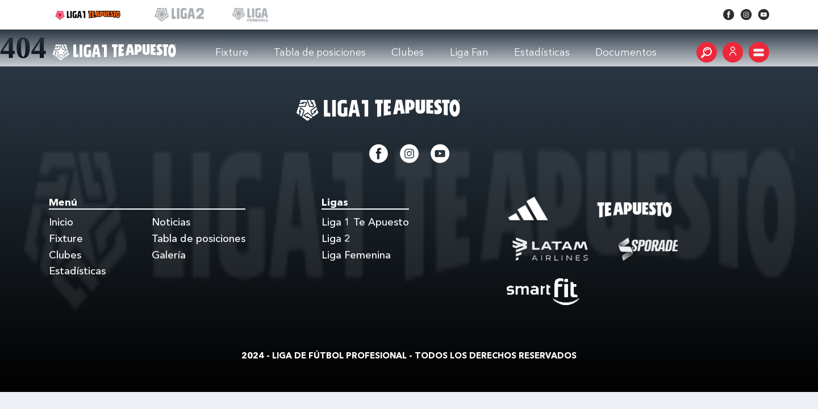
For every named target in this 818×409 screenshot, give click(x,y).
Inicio (61, 222)
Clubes (407, 52)
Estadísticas (77, 271)
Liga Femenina (356, 255)
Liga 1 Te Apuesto (365, 222)
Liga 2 (336, 238)
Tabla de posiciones (320, 52)
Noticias (171, 222)
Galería (169, 255)
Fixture (231, 52)
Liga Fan (469, 52)
